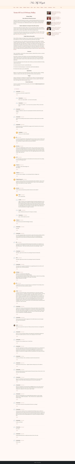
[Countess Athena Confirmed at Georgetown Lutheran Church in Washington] (49, 28)
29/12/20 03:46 (21, 325)
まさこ (17, 325)
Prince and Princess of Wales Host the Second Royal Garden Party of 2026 (56, 33)
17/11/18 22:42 (23, 210)
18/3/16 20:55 (20, 157)
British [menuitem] (17, 7)
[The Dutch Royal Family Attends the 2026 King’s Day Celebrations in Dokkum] (49, 18)
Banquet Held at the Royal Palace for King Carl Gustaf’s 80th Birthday (56, 12)
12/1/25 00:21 (22, 369)
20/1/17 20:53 (25, 179)
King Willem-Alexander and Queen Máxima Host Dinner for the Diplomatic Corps (56, 23)
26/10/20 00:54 (23, 317)
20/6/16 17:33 (21, 172)
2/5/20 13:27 (21, 272)
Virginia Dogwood (19, 179)
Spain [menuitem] (34, 7)
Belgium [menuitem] (42, 7)
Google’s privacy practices (38, 33)
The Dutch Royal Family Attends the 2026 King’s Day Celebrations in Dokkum (56, 17)
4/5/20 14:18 (19, 283)
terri (17, 157)
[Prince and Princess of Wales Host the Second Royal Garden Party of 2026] (49, 33)
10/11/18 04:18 (19, 242)
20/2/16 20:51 (19, 137)
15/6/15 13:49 (22, 91)
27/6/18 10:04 (22, 226)
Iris (16, 137)
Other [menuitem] (54, 7)
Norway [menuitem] (45, 7)
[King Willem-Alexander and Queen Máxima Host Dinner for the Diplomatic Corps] (49, 23)
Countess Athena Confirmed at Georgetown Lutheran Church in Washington (56, 28)
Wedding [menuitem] (24, 7)
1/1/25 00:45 (22, 356)
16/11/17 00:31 (21, 188)
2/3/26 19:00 (22, 420)
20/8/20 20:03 (22, 306)
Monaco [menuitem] (38, 7)
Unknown (18, 164)
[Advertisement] (54, 52)
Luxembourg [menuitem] (50, 7)
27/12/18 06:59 (25, 215)
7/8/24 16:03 (22, 346)
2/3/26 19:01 (22, 440)
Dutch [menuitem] (31, 7)
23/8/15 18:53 (22, 124)
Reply (17, 113)
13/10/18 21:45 (23, 199)
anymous (17, 188)
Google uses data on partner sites (20, 34)
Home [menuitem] (14, 7)
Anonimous (20, 132)
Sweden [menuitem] (21, 7)
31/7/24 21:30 (22, 339)
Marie (19, 194)
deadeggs (17, 272)
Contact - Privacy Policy (37, 462)
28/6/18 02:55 (22, 233)
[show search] (60, 7)
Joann (17, 290)
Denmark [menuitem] (28, 7)
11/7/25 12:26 (22, 409)
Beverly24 (17, 146)
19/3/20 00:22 (22, 264)
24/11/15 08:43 (25, 132)
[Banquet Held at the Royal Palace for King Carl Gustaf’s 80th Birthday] (49, 13)
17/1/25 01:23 (22, 377)
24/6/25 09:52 (22, 402)
